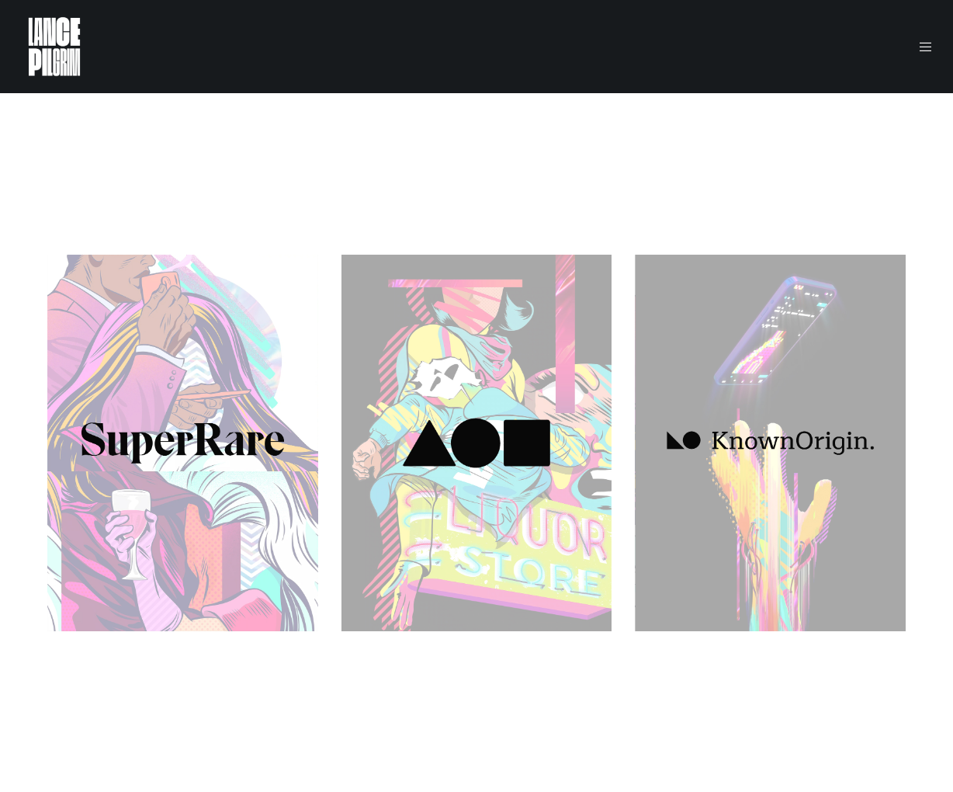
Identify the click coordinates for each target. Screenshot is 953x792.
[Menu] (916, 46)
